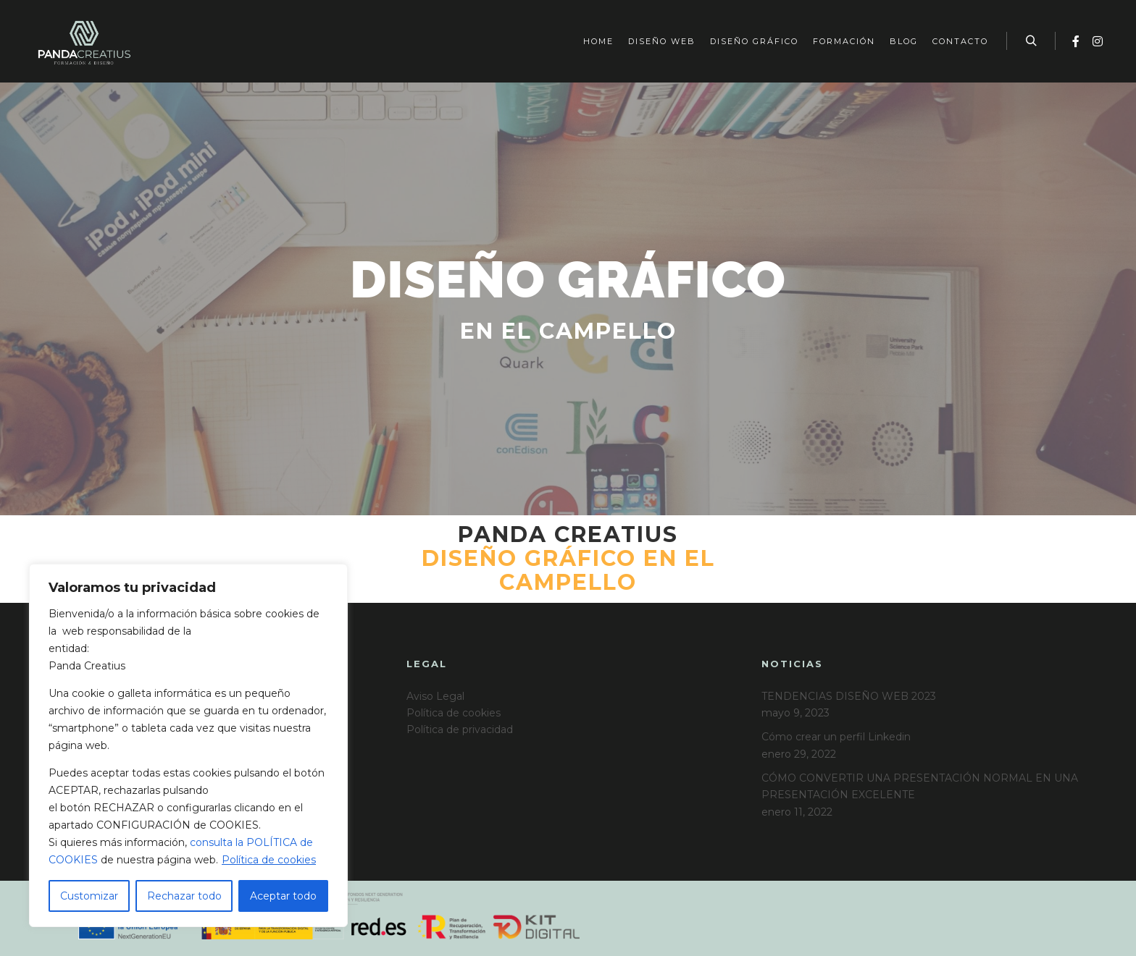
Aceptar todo (283, 895)
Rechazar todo (184, 895)
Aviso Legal (435, 696)
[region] (188, 745)
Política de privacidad (459, 729)
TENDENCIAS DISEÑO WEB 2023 (848, 696)
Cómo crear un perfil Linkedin (836, 736)
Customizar (89, 895)
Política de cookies (269, 859)
